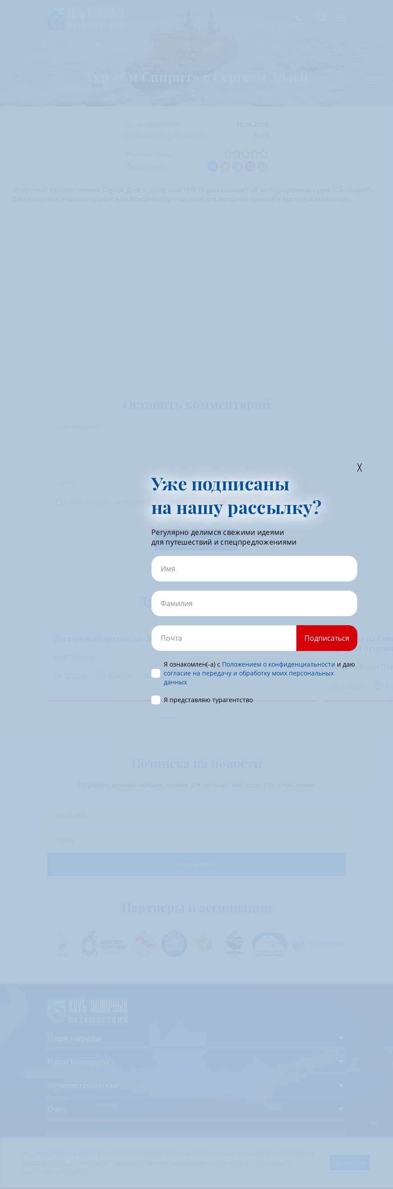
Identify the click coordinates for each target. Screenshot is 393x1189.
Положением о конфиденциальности (278, 664)
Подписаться (326, 638)
